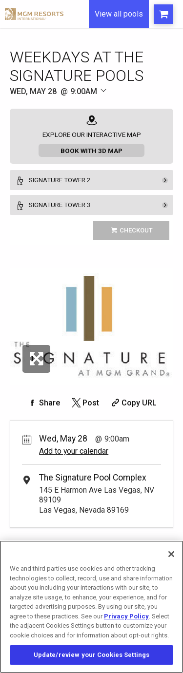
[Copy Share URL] (133, 402)
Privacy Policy (126, 616)
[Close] (171, 554)
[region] (91, 606)
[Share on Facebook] (43, 402)
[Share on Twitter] (85, 402)
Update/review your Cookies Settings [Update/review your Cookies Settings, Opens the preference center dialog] (92, 654)
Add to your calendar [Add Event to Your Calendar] (73, 451)
